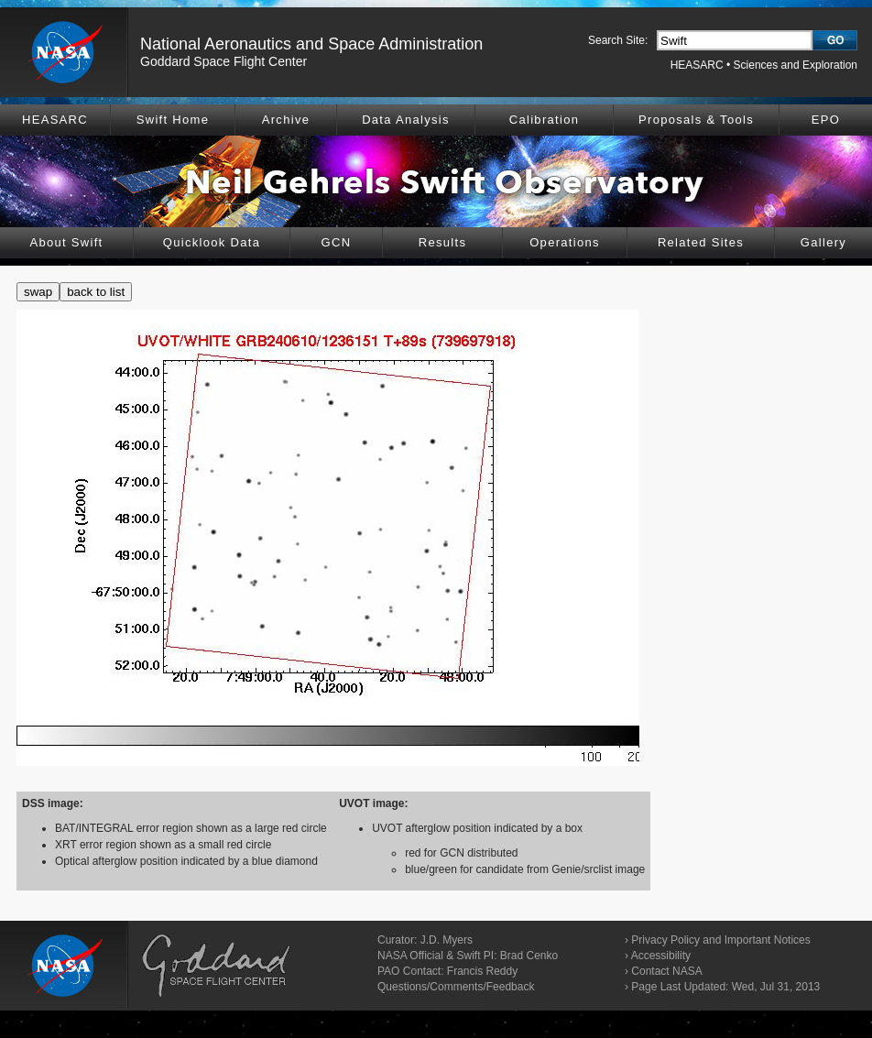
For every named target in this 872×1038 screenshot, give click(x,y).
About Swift (66, 242)
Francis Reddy (482, 971)
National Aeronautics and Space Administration (311, 44)
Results (442, 242)
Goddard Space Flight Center (223, 61)
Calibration (544, 119)
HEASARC (697, 65)
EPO (826, 119)
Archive (286, 119)
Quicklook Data (211, 242)
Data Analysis (406, 119)
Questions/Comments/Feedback (455, 986)
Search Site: (618, 40)
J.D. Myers (446, 940)
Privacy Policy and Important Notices (720, 940)
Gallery (823, 242)
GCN (337, 242)
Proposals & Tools (696, 119)
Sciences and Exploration (795, 65)
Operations (564, 242)
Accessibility (661, 955)
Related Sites (701, 242)
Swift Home (172, 119)
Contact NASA (666, 971)
